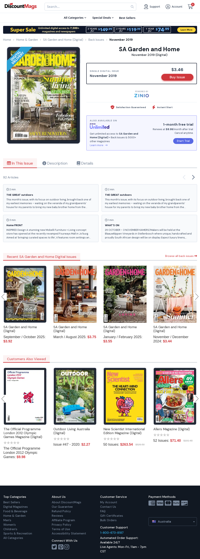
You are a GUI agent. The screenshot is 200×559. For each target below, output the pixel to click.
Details (85, 163)
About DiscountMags (66, 502)
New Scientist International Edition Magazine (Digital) (124, 431)
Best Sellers (11, 502)
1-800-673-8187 (112, 533)
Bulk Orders (108, 520)
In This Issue (20, 163)
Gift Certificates (111, 516)
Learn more (98, 145)
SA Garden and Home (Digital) (20, 329)
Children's (10, 529)
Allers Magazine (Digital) (171, 429)
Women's (9, 525)
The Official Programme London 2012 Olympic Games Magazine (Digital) (22, 433)
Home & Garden (14, 516)
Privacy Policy (61, 525)
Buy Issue (177, 77)
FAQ (103, 511)
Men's (7, 520)
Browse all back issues (181, 256)
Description (54, 163)
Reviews (57, 516)
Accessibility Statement (69, 533)
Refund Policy (61, 511)
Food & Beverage (15, 511)
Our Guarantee (62, 507)
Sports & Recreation (17, 533)
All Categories (13, 538)
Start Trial (183, 141)
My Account (108, 502)
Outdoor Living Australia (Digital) (71, 431)
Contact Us (108, 507)
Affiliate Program (63, 520)
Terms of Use (61, 529)
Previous (3, 297)
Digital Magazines (15, 507)
